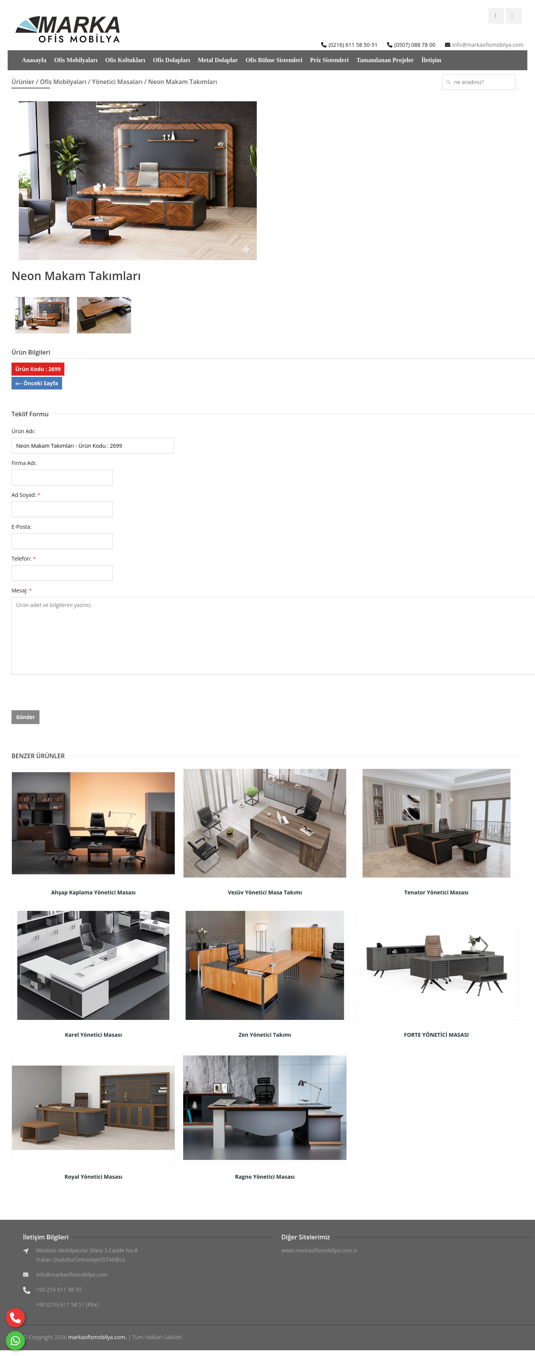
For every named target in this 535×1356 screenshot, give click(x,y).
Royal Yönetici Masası (93, 1176)
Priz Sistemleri (329, 60)
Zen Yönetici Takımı (265, 1034)
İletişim (431, 60)
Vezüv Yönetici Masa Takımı (265, 892)
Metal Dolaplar (218, 60)
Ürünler (22, 82)
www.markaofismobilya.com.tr (319, 1250)
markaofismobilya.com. (97, 1337)
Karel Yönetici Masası (93, 1034)
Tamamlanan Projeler (385, 60)
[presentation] (69, 695)
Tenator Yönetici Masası (436, 892)
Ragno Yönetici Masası (265, 1176)
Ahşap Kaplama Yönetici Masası (93, 892)
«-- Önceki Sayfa (36, 383)
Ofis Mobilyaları (75, 60)
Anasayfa (34, 60)
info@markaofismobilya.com (488, 44)
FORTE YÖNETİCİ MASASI (436, 1034)
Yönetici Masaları (117, 82)
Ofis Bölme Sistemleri (274, 60)
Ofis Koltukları (125, 60)
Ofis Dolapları (171, 60)
